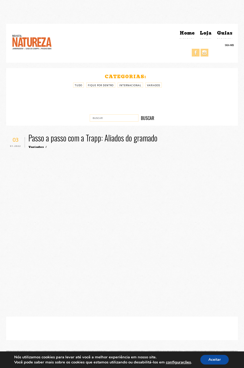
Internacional (130, 85)
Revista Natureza (32, 42)
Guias (224, 33)
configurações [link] (178, 362)
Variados (153, 85)
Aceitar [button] (214, 359)
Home (187, 33)
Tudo (78, 85)
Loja (206, 33)
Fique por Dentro (101, 85)
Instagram (204, 53)
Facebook (196, 53)
